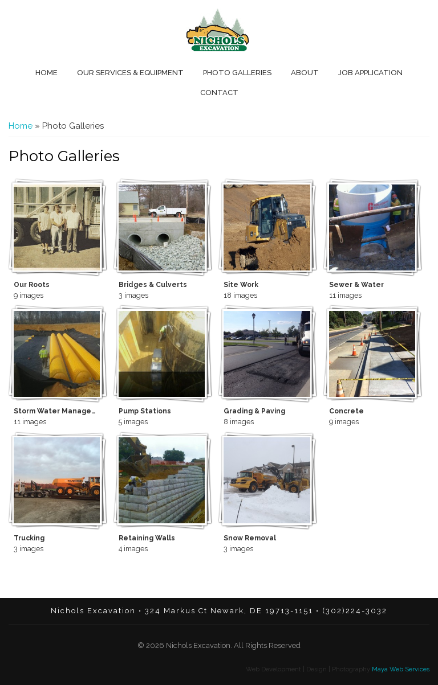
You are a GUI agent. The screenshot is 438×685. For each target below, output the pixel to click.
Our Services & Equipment (130, 72)
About (305, 72)
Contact (219, 92)
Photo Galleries (237, 72)
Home (46, 72)
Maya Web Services (399, 669)
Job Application (370, 72)
